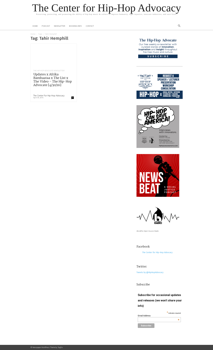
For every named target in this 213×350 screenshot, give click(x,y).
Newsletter (59, 26)
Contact (90, 26)
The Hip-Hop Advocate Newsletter (49, 71)
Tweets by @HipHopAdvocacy (149, 272)
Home (35, 26)
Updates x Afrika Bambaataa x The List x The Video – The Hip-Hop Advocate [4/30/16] (52, 80)
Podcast (46, 26)
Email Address (158, 316)
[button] (179, 26)
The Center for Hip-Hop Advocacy (48, 95)
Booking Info (75, 26)
